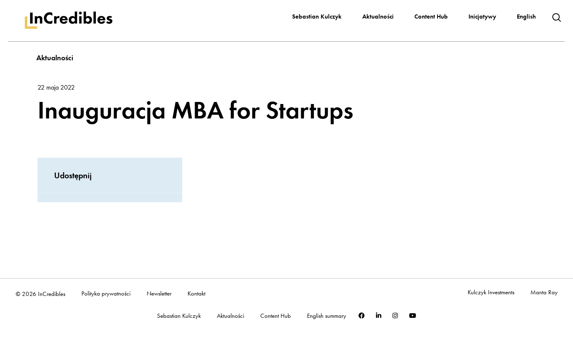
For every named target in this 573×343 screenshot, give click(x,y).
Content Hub (431, 16)
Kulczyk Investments (491, 292)
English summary (326, 316)
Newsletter (159, 294)
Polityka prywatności (106, 294)
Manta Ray (544, 292)
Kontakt (196, 294)
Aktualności (378, 16)
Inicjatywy (482, 16)
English (526, 16)
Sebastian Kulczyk (317, 16)
